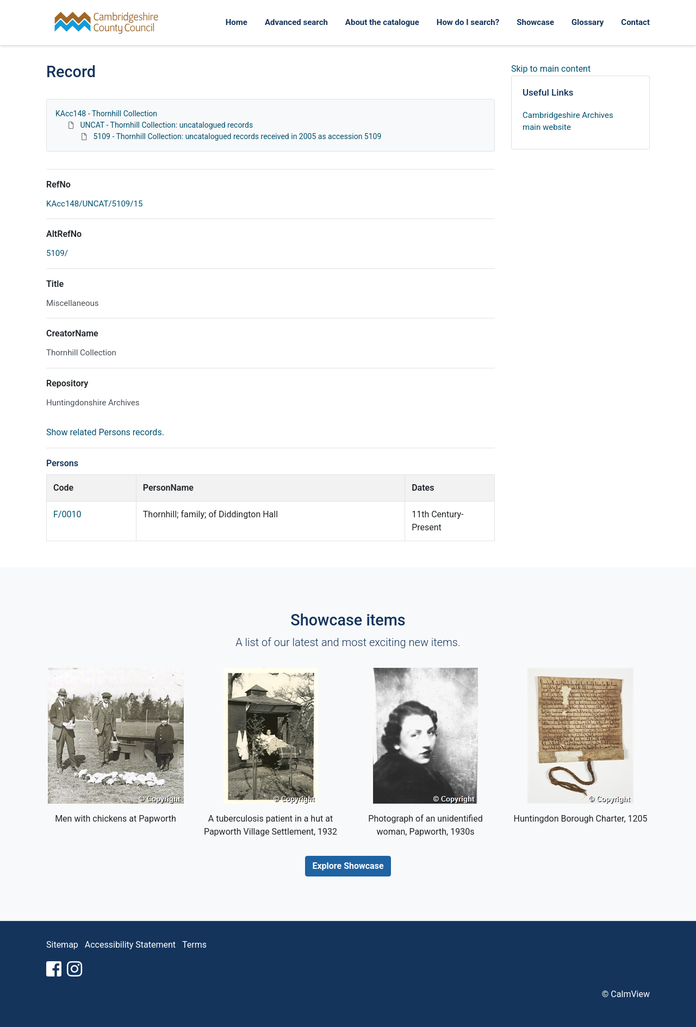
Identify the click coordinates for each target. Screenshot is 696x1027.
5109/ (57, 253)
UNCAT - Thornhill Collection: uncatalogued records (166, 125)
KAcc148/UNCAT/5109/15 (94, 204)
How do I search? (468, 22)
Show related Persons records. (105, 432)
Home (236, 22)
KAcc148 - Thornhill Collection (106, 113)
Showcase (535, 22)
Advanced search (296, 22)
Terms (194, 945)
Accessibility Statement (130, 945)
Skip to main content (551, 69)
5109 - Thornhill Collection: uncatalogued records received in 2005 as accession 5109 (237, 136)
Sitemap (62, 945)
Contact (635, 22)
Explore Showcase (347, 866)
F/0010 (67, 514)
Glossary (587, 22)
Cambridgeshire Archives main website (568, 121)
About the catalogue (382, 22)
